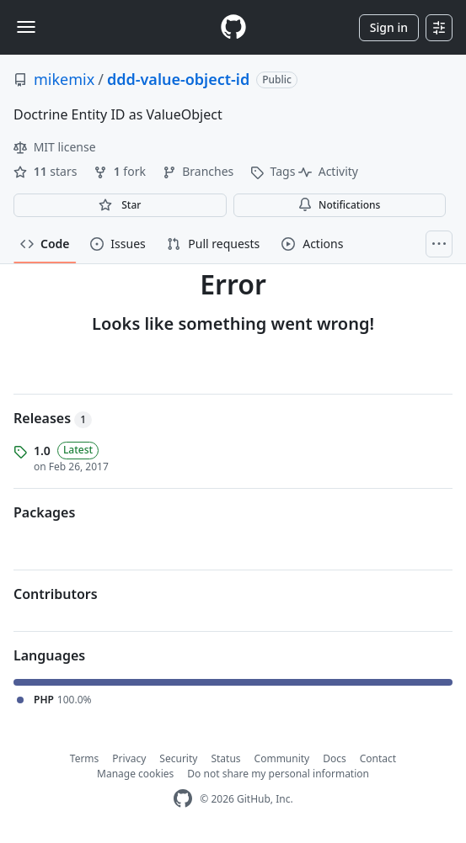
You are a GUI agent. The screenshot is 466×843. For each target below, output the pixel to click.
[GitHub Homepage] (183, 798)
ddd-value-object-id (178, 79)
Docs (334, 758)
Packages (44, 512)
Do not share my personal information (278, 773)
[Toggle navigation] (26, 27)
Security (178, 758)
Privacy (129, 758)
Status (225, 758)
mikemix (64, 79)
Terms (84, 758)
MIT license (54, 147)
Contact (378, 758)
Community (282, 758)
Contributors (55, 594)
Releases (52, 418)
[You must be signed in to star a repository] (120, 205)
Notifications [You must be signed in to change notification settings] (339, 205)
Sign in (389, 27)
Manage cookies (135, 773)
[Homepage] (233, 27)
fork (121, 171)
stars (46, 171)
